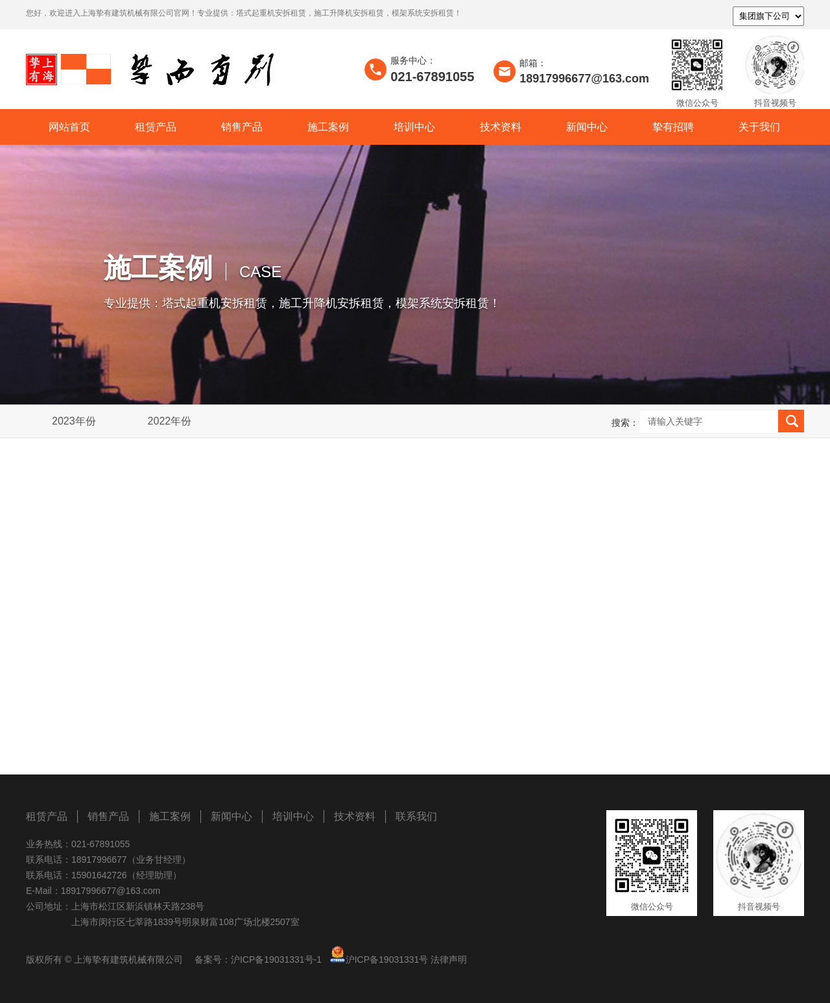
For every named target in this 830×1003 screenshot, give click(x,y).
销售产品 (242, 126)
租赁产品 (155, 126)
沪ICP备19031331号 (387, 959)
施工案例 (328, 126)
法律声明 (449, 959)
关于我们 (759, 126)
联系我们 (416, 816)
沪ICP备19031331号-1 (276, 959)
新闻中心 (587, 126)
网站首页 (69, 126)
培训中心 (414, 126)
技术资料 (500, 126)
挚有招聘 (673, 126)
